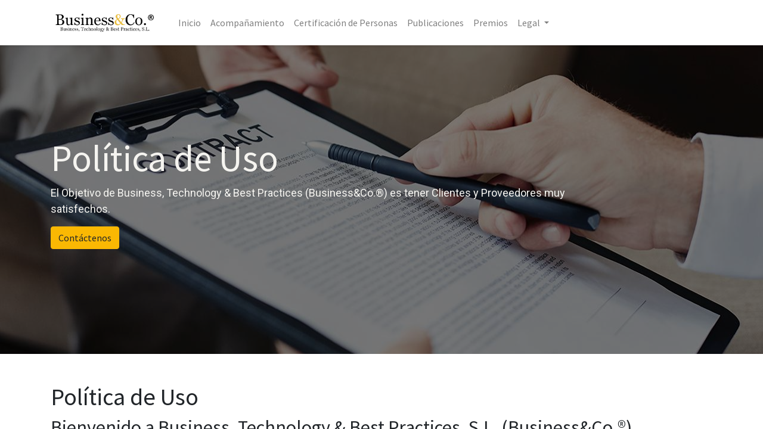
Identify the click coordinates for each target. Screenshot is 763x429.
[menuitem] (189, 23)
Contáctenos (84, 238)
